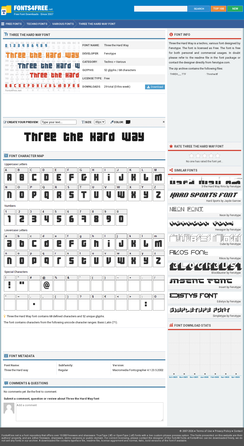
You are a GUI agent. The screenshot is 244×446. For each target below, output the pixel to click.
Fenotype (110, 53)
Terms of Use (204, 431)
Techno (108, 61)
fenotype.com (221, 62)
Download (155, 86)
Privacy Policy (223, 431)
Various (121, 61)
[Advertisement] (84, 105)
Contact (238, 431)
